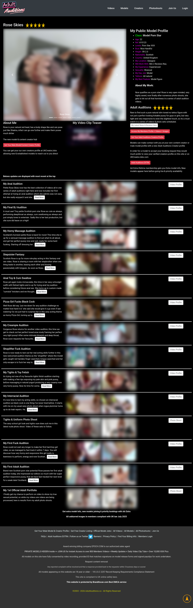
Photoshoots (155, 8)
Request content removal (96, 561)
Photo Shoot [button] (175, 420)
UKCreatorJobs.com (139, 157)
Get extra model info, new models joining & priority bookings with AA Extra (97, 511)
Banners (97, 536)
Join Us (172, 8)
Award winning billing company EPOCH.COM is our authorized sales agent (96, 546)
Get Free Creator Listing (81, 531)
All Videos (117, 531)
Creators (138, 8)
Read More (39, 197)
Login (185, 8)
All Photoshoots (142, 531)
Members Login (145, 536)
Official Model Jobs (102, 531)
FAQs (43, 536)
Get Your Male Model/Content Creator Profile (22, 145)
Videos (110, 8)
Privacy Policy (109, 536)
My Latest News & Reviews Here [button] (144, 125)
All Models (129, 531)
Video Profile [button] (176, 184)
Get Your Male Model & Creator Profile (51, 531)
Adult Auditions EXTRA (140, 163)
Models (124, 8)
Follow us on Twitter (81, 536)
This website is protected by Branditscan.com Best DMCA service (97, 582)
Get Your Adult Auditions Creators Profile (147, 137)
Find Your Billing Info (126, 536)
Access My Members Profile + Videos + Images (150, 131)
